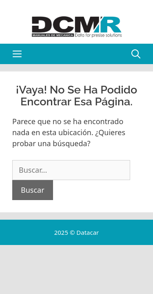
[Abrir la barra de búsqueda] (136, 54)
